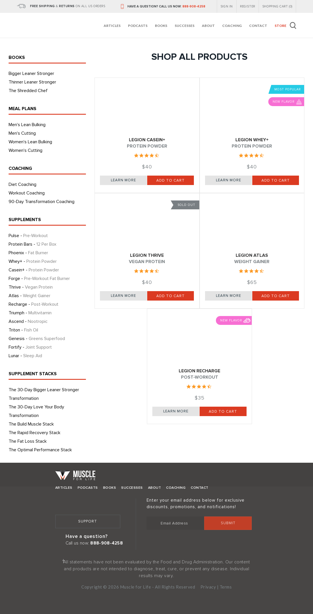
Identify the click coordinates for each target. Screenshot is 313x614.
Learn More (123, 180)
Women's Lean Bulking (30, 142)
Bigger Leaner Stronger (31, 73)
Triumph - (30, 313)
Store (280, 25)
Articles (112, 25)
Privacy (208, 586)
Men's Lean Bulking (27, 125)
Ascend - (28, 321)
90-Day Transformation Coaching (41, 201)
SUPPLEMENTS (25, 219)
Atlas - (29, 296)
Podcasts (137, 25)
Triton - (23, 330)
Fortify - (30, 347)
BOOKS (17, 57)
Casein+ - (34, 270)
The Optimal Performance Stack (40, 450)
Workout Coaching (27, 193)
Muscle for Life (75, 476)
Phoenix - (28, 253)
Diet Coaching (22, 184)
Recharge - (33, 304)
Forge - (39, 278)
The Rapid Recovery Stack (34, 433)
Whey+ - (33, 261)
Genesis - (37, 338)
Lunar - (25, 356)
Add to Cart (170, 180)
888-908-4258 (193, 6)
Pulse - (28, 236)
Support (87, 521)
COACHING (20, 168)
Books (161, 25)
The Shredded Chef (28, 91)
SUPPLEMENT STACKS (33, 373)
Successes (184, 25)
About (208, 25)
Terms (226, 586)
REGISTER (247, 6)
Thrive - (31, 287)
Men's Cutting (22, 133)
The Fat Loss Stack (28, 441)
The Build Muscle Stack (31, 424)
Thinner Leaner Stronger (32, 82)
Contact (258, 25)
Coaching (232, 25)
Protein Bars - (32, 244)
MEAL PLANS (22, 108)
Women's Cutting (25, 150)
